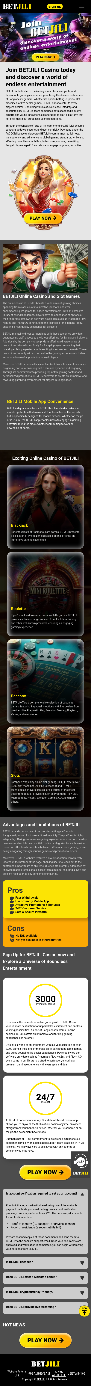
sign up (54, 6)
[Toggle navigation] (82, 6)
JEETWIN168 (76, 1373)
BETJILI (41, 1379)
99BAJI (33, 1373)
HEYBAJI (44, 1373)
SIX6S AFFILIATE (59, 1373)
